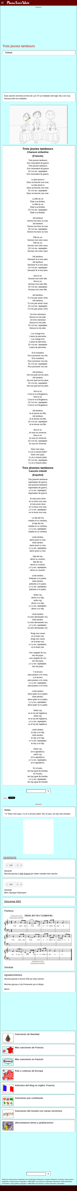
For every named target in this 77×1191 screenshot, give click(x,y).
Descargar (8, 871)
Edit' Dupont (25, 874)
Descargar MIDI (12, 901)
